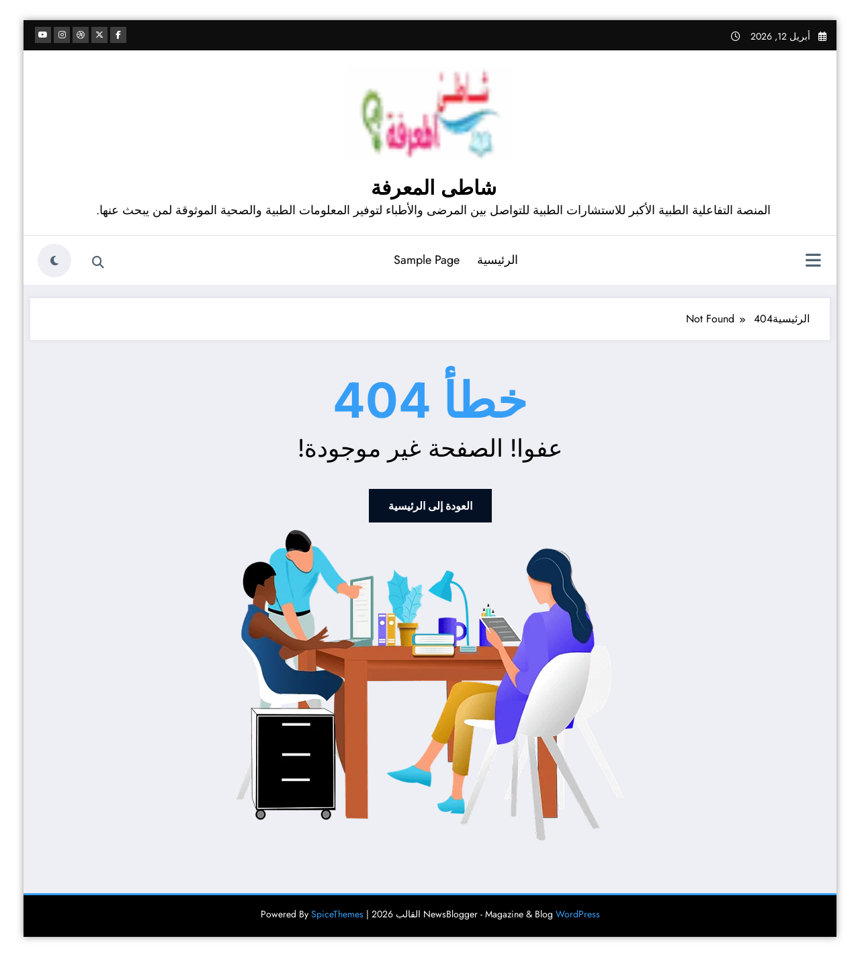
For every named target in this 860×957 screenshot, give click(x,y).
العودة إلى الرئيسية (430, 505)
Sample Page (427, 260)
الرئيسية (497, 260)
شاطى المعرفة (434, 187)
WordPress (578, 914)
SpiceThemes (337, 914)
